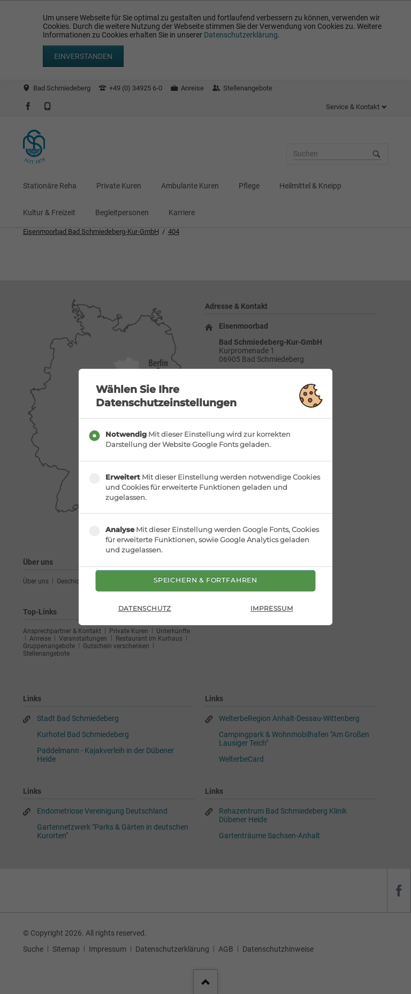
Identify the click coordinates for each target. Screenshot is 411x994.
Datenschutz (144, 613)
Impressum (271, 613)
